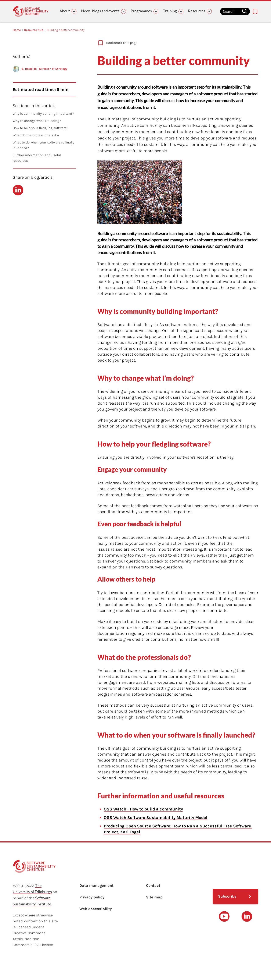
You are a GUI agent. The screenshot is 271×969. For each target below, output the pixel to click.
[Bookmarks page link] (255, 11)
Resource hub (33, 30)
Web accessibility (95, 908)
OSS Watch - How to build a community (143, 809)
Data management (96, 885)
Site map (154, 897)
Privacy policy (91, 897)
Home (17, 30)
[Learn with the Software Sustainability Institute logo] (31, 11)
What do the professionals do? (36, 135)
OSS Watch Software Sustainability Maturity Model (155, 817)
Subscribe (227, 896)
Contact (153, 885)
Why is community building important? (44, 113)
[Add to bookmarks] (171, 43)
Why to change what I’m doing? (37, 121)
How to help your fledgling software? (40, 128)
